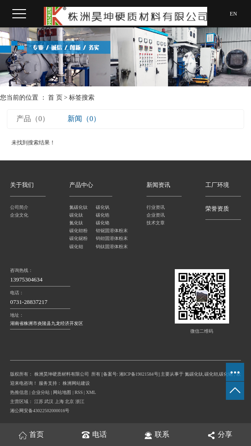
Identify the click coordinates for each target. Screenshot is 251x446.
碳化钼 (76, 246)
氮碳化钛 (78, 207)
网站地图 (62, 392)
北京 (69, 401)
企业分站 (40, 392)
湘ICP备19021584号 (138, 374)
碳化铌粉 (78, 238)
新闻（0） (84, 118)
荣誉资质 (217, 209)
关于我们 (22, 185)
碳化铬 (103, 222)
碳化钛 (76, 215)
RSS (78, 392)
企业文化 (19, 215)
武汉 (48, 401)
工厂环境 (217, 185)
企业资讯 (155, 215)
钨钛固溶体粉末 (109, 246)
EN (233, 14)
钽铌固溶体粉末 (109, 230)
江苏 (38, 401)
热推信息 (19, 392)
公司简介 (19, 207)
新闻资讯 (158, 185)
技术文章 (155, 222)
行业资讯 (155, 207)
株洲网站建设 (76, 383)
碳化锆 (103, 215)
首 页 (55, 97)
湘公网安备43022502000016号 (39, 410)
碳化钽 (211, 374)
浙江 (79, 401)
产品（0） (32, 118)
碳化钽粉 (78, 230)
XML (91, 392)
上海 (59, 401)
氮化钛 (76, 222)
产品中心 (81, 185)
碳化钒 (103, 207)
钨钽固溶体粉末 (109, 238)
